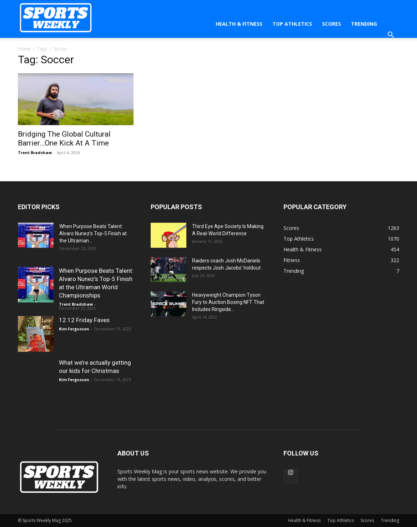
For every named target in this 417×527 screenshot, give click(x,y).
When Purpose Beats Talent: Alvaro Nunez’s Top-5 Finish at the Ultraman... (93, 233)
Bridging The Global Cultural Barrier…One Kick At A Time (64, 138)
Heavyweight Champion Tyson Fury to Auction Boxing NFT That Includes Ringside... (228, 302)
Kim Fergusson (74, 328)
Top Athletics (292, 23)
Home (24, 49)
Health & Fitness (239, 23)
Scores (331, 23)
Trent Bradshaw (35, 152)
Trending (364, 23)
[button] (390, 35)
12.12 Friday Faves (84, 320)
